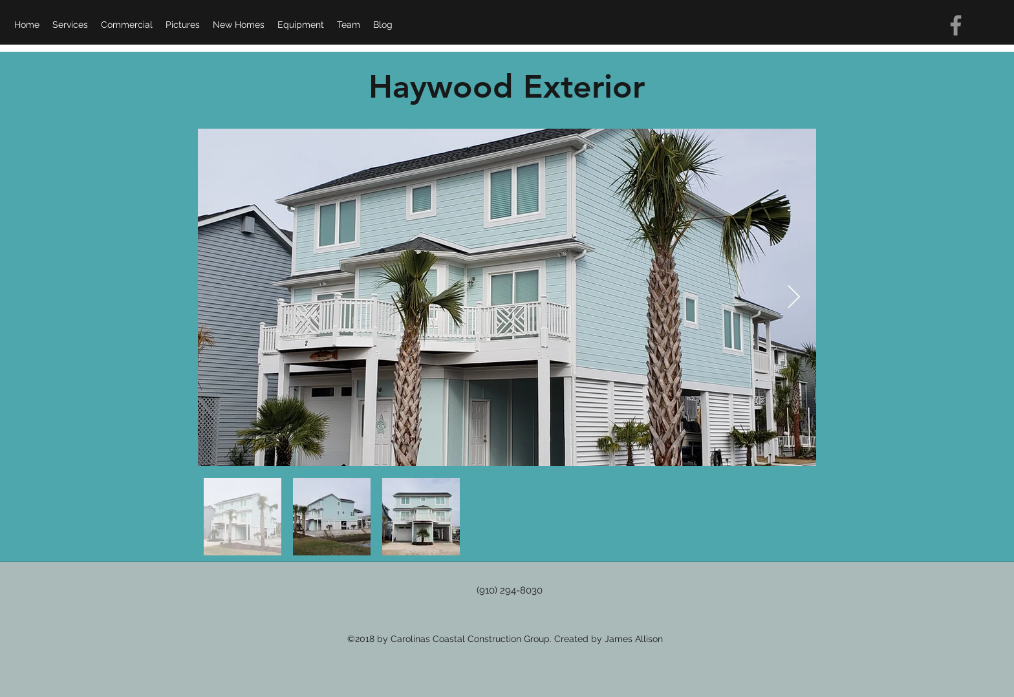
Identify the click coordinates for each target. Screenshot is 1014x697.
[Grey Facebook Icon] (955, 25)
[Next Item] (793, 297)
